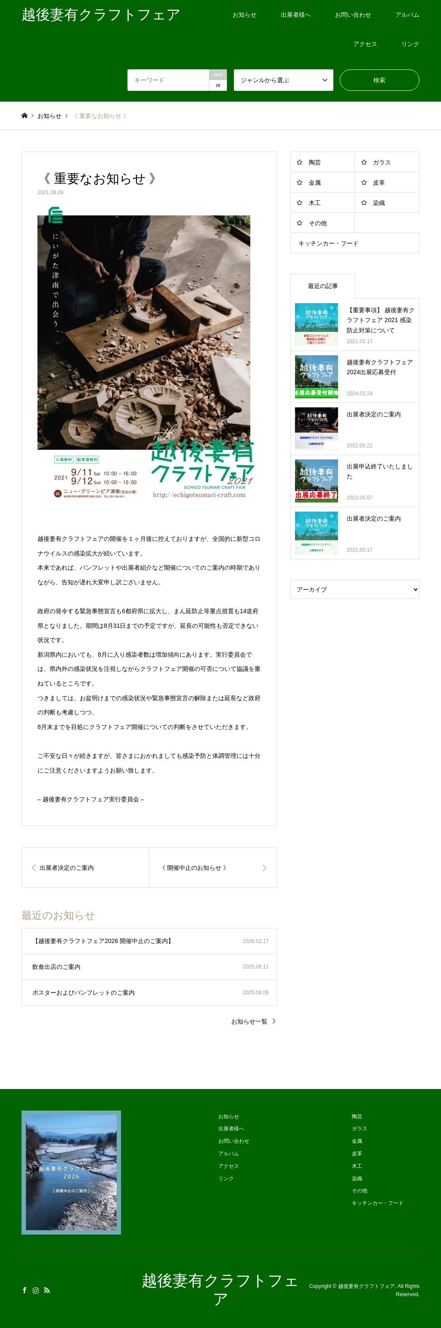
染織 (379, 202)
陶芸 (315, 162)
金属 (315, 182)
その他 (318, 223)
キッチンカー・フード (328, 243)
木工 (315, 202)
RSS (47, 1290)
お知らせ (245, 14)
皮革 (379, 182)
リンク (410, 43)
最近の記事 (323, 285)
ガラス (382, 162)
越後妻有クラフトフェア (366, 1286)
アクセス (365, 43)
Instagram (36, 1290)
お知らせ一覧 (249, 1021)
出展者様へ (296, 14)
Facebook (25, 1290)
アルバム (407, 14)
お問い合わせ (353, 14)
